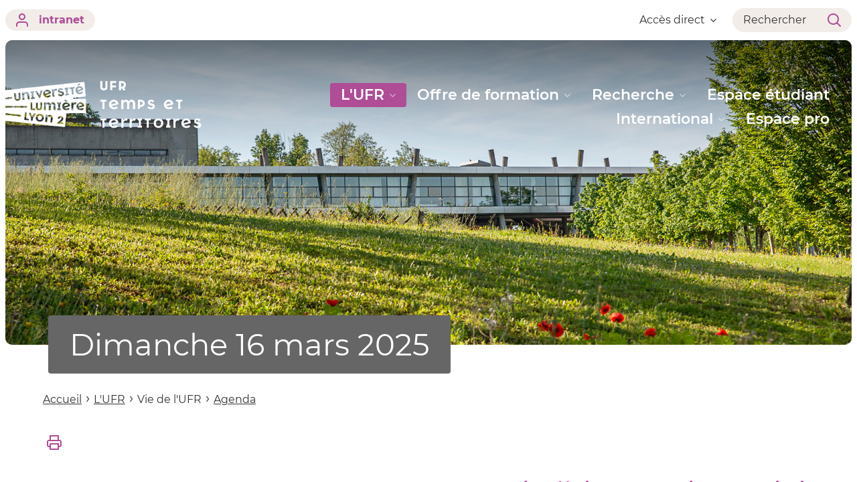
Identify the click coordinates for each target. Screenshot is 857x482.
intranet (50, 20)
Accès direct (677, 19)
